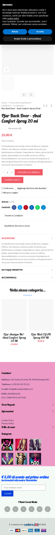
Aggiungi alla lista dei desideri (31, 188)
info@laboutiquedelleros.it (21, 389)
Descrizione (8, 238)
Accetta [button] (40, 31)
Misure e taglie (10, 192)
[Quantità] (7, 172)
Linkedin (31, 207)
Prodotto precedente (44, 105)
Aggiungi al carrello (29, 172)
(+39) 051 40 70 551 (20, 384)
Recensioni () (14, 128)
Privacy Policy (7, 423)
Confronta (8, 188)
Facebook (14, 207)
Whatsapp (37, 207)
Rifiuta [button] (15, 31)
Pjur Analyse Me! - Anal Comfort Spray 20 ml (14, 337)
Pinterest (25, 207)
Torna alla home (47, 105)
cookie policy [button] (13, 18)
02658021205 (13, 393)
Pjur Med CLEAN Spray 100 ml (41, 335)
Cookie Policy (7, 420)
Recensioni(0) (8, 277)
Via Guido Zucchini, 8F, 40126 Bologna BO (30, 379)
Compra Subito (12, 180)
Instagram (6, 433)
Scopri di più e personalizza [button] (27, 39)
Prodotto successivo (51, 105)
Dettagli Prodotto (11, 270)
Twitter (20, 207)
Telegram (43, 207)
